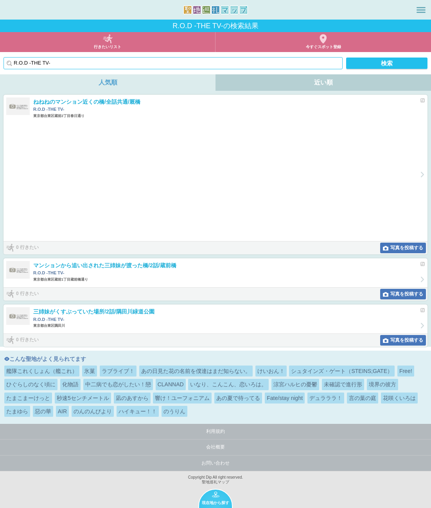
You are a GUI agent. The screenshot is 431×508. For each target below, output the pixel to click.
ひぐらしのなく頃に (31, 384)
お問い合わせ (215, 463)
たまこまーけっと (28, 398)
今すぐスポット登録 (323, 47)
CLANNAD (171, 384)
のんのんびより (93, 411)
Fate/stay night (285, 398)
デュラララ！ (325, 398)
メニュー (421, 10)
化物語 (70, 384)
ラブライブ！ (118, 371)
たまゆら (17, 411)
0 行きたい (27, 247)
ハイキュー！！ (138, 411)
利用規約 (215, 431)
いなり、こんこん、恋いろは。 (228, 384)
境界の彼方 (382, 384)
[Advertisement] (211, 179)
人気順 (108, 82)
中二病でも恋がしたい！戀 (118, 384)
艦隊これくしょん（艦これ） (41, 371)
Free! (405, 371)
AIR (62, 411)
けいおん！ (271, 371)
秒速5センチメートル (83, 398)
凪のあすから (132, 398)
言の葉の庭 (362, 398)
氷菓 (89, 371)
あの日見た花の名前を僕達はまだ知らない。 (196, 371)
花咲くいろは (399, 398)
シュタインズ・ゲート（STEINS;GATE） (342, 371)
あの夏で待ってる (238, 398)
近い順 (323, 82)
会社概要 (215, 447)
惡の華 (43, 411)
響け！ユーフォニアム (182, 398)
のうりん (174, 411)
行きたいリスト (107, 47)
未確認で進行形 (343, 384)
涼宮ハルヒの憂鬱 (295, 384)
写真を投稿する (406, 247)
